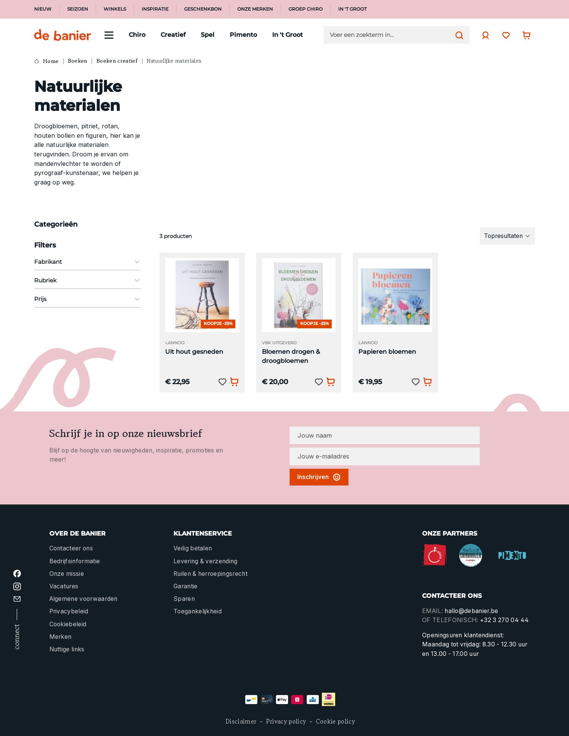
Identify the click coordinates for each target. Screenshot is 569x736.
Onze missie (66, 573)
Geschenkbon (203, 9)
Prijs (87, 299)
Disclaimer (240, 721)
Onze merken (255, 9)
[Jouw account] (483, 35)
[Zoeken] (457, 34)
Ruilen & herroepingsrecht (210, 573)
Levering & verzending (205, 561)
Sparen (184, 598)
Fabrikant (87, 261)
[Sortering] (507, 236)
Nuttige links (67, 649)
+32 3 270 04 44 (504, 620)
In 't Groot (352, 9)
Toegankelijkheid (197, 611)
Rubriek (87, 280)
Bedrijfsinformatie (74, 561)
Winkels (115, 9)
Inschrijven (319, 477)
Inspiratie (155, 9)
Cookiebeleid (68, 624)
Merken (60, 636)
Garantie (185, 586)
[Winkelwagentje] (524, 35)
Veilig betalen (192, 548)
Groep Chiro (305, 9)
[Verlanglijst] (504, 35)
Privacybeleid (68, 611)
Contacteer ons (71, 548)
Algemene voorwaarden (83, 598)
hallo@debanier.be (471, 611)
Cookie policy (335, 721)
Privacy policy (286, 721)
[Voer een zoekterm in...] (390, 34)
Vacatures (64, 586)
